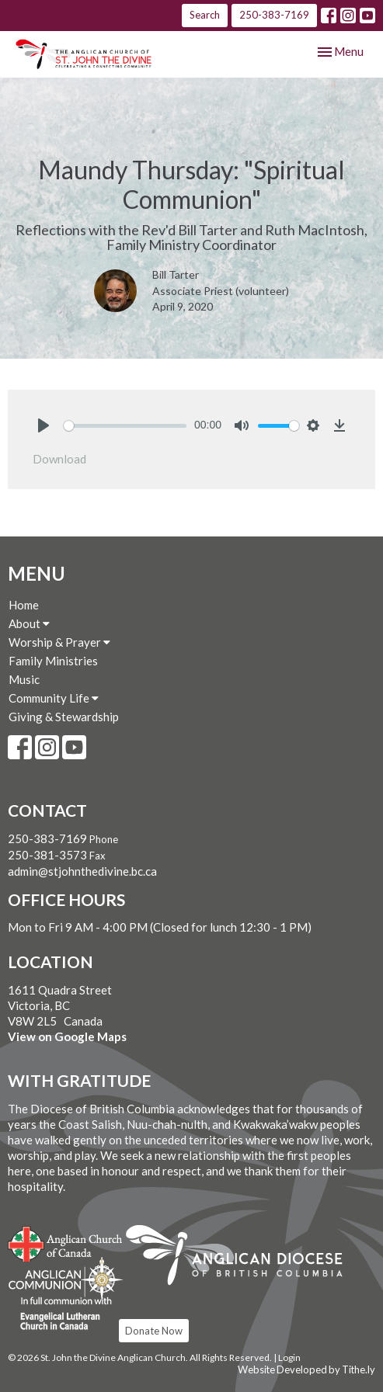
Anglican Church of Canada (66, 1242)
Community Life (54, 698)
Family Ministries (53, 661)
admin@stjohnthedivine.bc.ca (82, 871)
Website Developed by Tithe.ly (306, 1369)
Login (289, 1357)
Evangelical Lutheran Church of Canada (60, 1314)
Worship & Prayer (59, 642)
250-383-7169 (274, 15)
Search (205, 15)
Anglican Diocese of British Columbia (242, 1258)
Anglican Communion (66, 1278)
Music (24, 679)
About (29, 623)
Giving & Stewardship (64, 717)
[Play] (43, 425)
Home (24, 605)
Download (59, 459)
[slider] (125, 425)
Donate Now (154, 1330)
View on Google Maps (67, 1036)
